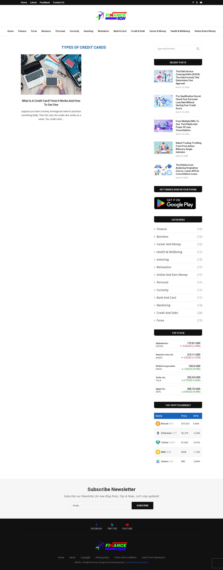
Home (24, 2)
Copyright (85, 557)
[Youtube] (201, 2)
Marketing (179, 305)
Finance (22, 31)
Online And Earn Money (179, 275)
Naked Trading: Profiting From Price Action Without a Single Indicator (188, 147)
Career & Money (157, 31)
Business (46, 31)
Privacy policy (102, 557)
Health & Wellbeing (180, 31)
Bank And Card (179, 298)
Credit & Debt (138, 31)
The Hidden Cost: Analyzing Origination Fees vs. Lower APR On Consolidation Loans (187, 169)
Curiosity (74, 31)
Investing (88, 31)
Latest (33, 2)
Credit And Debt (179, 313)
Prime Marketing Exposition (136, 562)
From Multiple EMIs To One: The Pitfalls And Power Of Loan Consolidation (187, 126)
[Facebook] (193, 2)
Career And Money (179, 244)
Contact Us (58, 2)
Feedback (45, 2)
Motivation (103, 31)
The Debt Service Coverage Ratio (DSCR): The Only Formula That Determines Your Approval (188, 77)
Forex (34, 31)
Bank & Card (120, 31)
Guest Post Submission (153, 557)
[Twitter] (197, 2)
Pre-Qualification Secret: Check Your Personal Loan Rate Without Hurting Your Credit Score (188, 102)
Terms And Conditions (125, 557)
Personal (60, 31)
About (72, 557)
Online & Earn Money (205, 31)
